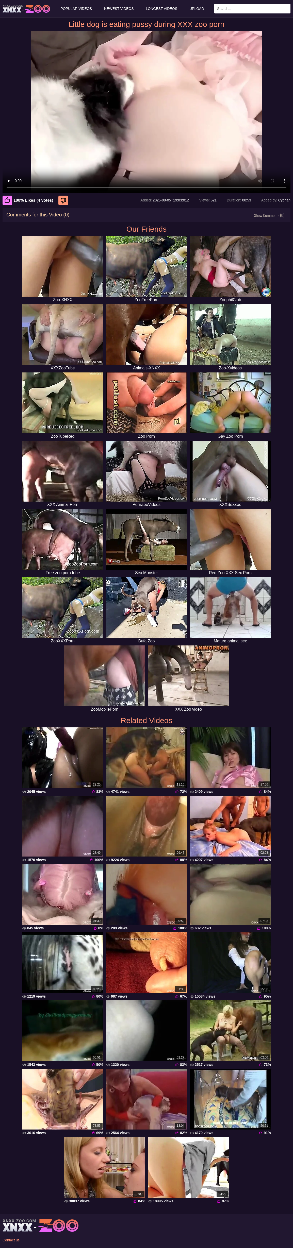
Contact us (11, 1240)
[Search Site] (285, 8)
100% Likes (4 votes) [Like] (28, 200)
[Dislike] (63, 200)
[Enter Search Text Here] (252, 8)
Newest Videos (119, 9)
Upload (196, 9)
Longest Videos (161, 9)
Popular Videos (76, 9)
